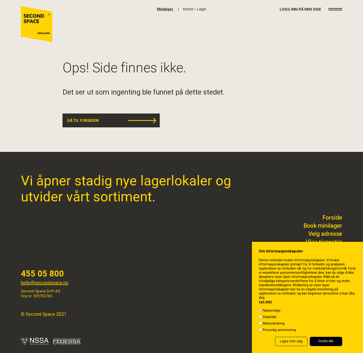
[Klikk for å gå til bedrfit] (194, 9)
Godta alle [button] (326, 341)
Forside (332, 217)
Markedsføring (274, 323)
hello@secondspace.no (44, 282)
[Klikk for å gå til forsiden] (165, 9)
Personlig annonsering (279, 330)
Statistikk (269, 317)
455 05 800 (42, 274)
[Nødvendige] (260, 310)
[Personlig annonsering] (260, 329)
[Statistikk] (260, 316)
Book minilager (323, 225)
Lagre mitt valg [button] (291, 341)
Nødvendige (272, 311)
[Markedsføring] (260, 323)
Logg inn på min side (300, 9)
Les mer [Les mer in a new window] (265, 302)
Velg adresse (325, 233)
